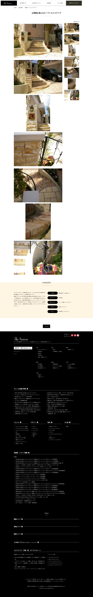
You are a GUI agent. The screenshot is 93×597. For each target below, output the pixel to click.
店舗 (67, 426)
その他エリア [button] (26, 542)
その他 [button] (67, 422)
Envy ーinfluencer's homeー (53, 396)
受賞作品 (18, 434)
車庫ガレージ (52, 437)
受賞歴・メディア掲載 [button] (21, 452)
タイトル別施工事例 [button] (21, 389)
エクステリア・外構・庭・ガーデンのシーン (27, 550)
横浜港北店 (55, 364)
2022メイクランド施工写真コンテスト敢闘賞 (25, 481)
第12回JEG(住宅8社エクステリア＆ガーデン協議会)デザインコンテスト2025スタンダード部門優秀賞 (37, 461)
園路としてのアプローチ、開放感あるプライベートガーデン (27, 398)
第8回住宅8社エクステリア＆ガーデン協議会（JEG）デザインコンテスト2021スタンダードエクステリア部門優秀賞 (40, 493)
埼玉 (67, 362)
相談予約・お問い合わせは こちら (23, 348)
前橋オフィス (71, 349)
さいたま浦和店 (71, 364)
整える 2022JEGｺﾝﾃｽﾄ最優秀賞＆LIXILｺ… (56, 404)
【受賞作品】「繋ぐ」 (52, 408)
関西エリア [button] (18, 534)
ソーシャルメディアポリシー (58, 581)
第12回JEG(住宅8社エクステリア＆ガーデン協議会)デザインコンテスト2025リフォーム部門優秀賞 (36, 459)
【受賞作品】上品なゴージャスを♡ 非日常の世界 (26, 411)
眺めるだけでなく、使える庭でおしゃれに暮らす (57, 398)
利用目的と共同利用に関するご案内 (35, 581)
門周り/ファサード (53, 426)
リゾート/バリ (36, 430)
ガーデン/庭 (51, 430)
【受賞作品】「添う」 (52, 413)
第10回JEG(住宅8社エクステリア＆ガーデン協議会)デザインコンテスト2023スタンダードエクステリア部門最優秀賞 (40, 470)
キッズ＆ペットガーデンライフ (55, 564)
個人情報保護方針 (47, 581)
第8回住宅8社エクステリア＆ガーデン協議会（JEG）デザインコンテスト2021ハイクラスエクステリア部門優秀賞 (40, 491)
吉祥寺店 (40, 355)
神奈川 (52, 362)
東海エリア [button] (18, 526)
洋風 (33, 435)
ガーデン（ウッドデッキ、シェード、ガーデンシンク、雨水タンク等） (30, 568)
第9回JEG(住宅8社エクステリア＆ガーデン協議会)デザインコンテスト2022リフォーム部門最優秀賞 (37, 485)
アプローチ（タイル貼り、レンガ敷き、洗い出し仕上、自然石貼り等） (30, 561)
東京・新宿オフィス (42, 357)
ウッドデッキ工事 (51, 554)
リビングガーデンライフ (53, 557)
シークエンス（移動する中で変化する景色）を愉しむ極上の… (28, 409)
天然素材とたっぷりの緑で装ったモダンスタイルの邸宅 (26, 404)
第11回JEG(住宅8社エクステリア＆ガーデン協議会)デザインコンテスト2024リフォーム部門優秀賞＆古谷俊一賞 (39, 463)
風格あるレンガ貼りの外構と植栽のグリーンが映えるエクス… (60, 400)
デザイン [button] (34, 422)
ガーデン (51, 432)
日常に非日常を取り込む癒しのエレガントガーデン (26, 392)
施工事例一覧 (23, 3)
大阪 (37, 373)
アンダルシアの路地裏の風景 (21, 400)
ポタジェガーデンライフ (53, 559)
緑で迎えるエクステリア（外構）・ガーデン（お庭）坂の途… (60, 392)
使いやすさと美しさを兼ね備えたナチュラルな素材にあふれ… (28, 402)
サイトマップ (17, 351)
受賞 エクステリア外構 (20, 437)
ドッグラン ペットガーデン (55, 439)
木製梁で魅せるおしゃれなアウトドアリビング (57, 402)
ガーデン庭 (18, 435)
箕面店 (39, 374)
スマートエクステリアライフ (54, 561)
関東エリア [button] (18, 519)
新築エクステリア (19, 439)
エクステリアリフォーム (21, 441)
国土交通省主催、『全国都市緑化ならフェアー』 (26, 500)
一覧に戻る (46, 326)
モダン (34, 426)
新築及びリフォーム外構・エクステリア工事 (23, 554)
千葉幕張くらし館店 (57, 351)
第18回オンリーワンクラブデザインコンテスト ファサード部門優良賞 (30, 474)
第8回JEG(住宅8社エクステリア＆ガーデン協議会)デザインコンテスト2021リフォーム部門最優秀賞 (37, 489)
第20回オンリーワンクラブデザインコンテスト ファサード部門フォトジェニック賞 (33, 466)
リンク (15, 353)
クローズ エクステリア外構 (21, 428)
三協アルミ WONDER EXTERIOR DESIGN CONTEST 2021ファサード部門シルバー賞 (35, 495)
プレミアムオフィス (42, 349)
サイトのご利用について (61, 579)
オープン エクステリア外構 (21, 426)
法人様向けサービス (36, 3)
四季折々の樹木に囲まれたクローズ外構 (56, 406)
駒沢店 (39, 353)
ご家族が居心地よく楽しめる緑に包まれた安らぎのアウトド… (28, 408)
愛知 (37, 362)
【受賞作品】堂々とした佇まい (21, 413)
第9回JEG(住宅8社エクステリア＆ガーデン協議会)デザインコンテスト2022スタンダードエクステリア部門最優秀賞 (40, 483)
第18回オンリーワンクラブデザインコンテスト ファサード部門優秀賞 (30, 478)
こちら (69, 293)
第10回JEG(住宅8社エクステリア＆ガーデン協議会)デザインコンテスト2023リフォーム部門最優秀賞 (37, 468)
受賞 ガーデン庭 (19, 443)
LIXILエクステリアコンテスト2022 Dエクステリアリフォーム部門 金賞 (31, 480)
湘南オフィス (56, 367)
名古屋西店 (40, 366)
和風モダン (35, 434)
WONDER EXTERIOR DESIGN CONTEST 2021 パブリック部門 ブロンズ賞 (32, 497)
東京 (37, 347)
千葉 (52, 347)
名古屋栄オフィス (42, 367)
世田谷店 (40, 351)
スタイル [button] (17, 422)
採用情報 (49, 3)
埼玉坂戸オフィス (72, 367)
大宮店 (69, 366)
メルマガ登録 (60, 3)
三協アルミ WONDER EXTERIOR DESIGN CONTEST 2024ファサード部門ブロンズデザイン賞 (37, 464)
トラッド (34, 432)
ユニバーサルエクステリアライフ (55, 563)
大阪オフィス (41, 376)
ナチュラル (35, 428)
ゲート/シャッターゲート (54, 428)
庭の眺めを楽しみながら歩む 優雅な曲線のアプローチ (58, 411)
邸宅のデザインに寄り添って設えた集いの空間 (57, 409)
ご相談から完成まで (50, 579)
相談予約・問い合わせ (74, 3)
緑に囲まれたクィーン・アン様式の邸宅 (23, 396)
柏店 (54, 349)
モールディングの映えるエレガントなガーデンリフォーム (27, 394)
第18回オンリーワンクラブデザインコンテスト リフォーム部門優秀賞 (30, 476)
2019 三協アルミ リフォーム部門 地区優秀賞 (26, 502)
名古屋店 (40, 364)
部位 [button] (50, 422)
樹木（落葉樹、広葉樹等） (20, 566)
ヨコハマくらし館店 (57, 366)
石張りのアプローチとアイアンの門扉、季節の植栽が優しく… (28, 406)
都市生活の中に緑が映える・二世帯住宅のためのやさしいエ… (60, 394)
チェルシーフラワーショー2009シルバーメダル (26, 499)
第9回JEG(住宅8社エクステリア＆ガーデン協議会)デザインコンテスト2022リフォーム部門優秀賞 (36, 487)
